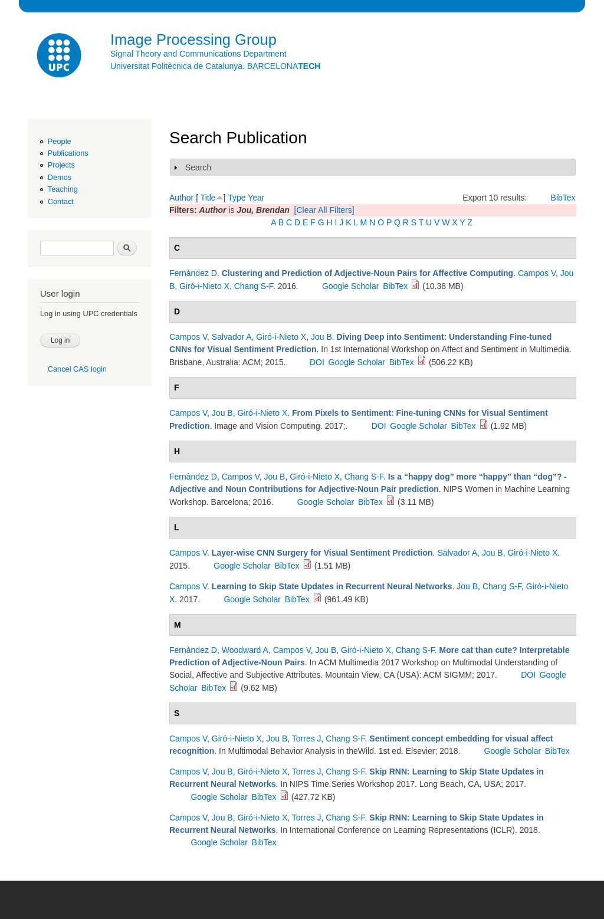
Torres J (306, 738)
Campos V (537, 273)
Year (256, 197)
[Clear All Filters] (324, 210)
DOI (317, 362)
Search (198, 167)
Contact (61, 201)
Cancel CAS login (77, 369)
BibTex (563, 197)
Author (181, 197)
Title (208, 197)
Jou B (321, 337)
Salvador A (232, 337)
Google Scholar (350, 286)
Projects (61, 164)
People (59, 141)
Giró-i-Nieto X (204, 286)
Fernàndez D (193, 273)
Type (236, 197)
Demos (59, 177)
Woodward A (245, 650)
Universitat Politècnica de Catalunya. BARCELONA (215, 66)
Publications (68, 153)
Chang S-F (253, 286)
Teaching (63, 189)
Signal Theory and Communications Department (198, 53)
